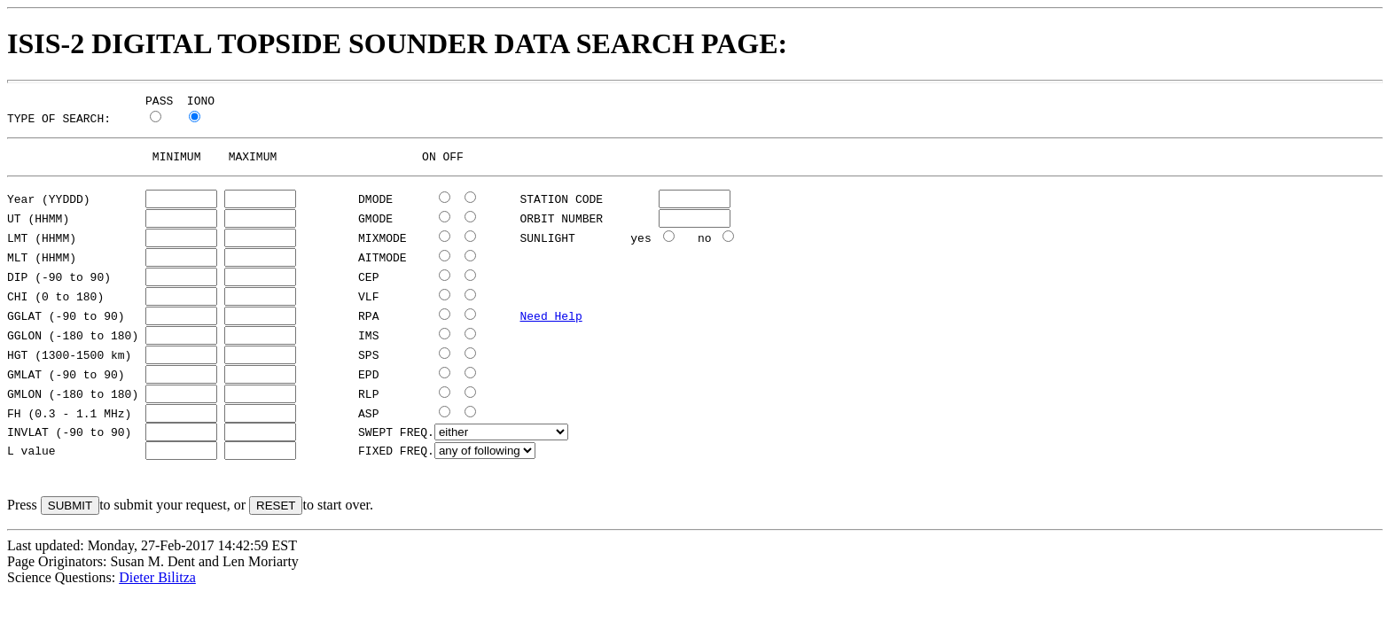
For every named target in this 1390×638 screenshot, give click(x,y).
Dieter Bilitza (157, 585)
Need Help (550, 321)
